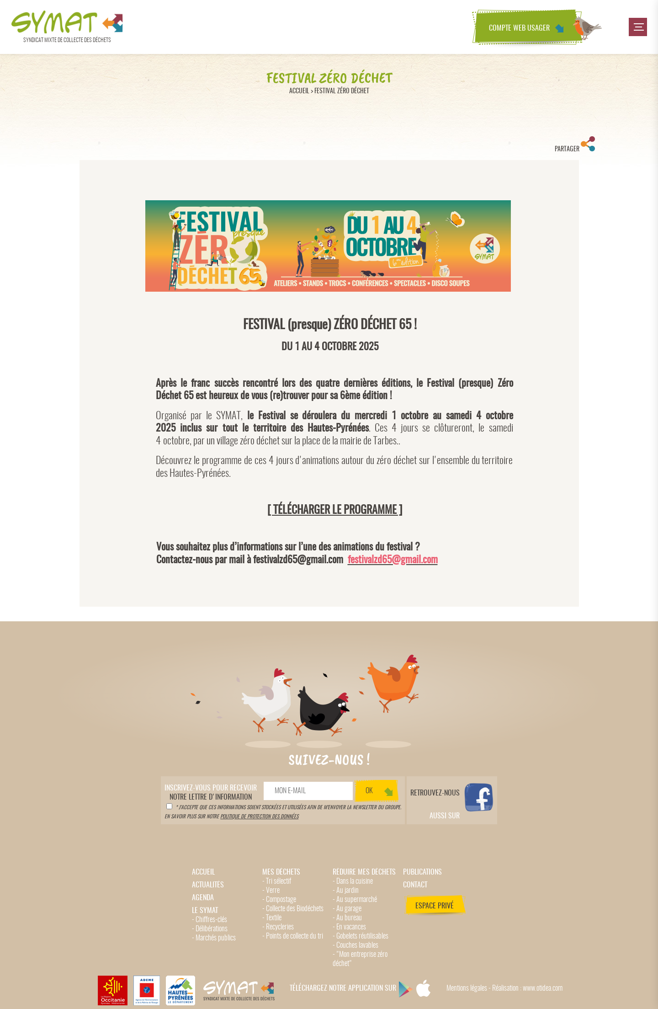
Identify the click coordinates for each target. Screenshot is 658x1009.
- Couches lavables (355, 945)
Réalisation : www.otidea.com (527, 988)
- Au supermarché (355, 899)
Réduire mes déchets (364, 872)
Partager (575, 144)
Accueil (299, 91)
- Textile (271, 918)
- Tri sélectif (276, 881)
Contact (415, 885)
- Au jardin (346, 890)
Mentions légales (466, 988)
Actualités (208, 885)
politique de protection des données (259, 816)
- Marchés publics (214, 938)
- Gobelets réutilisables (360, 936)
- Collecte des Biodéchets (293, 909)
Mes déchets (281, 872)
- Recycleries (278, 927)
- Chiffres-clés (209, 920)
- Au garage (347, 909)
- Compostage (279, 899)
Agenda (203, 898)
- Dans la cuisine (353, 881)
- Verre (271, 890)
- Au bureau (347, 918)
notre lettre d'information (210, 793)
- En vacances (349, 927)
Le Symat (205, 910)
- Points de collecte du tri (292, 936)
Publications (422, 872)
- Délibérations (210, 929)
